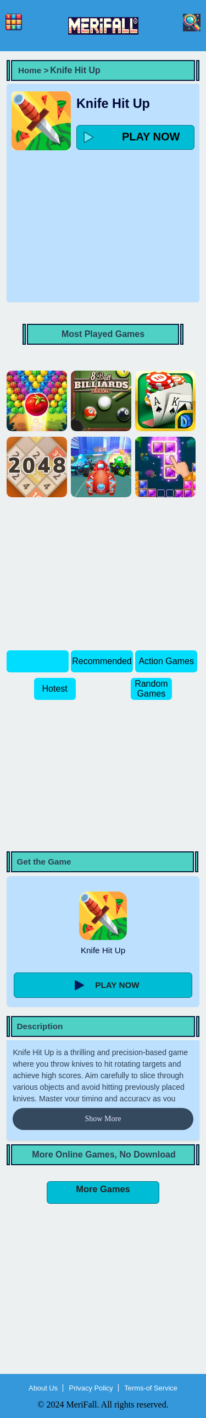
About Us (43, 1388)
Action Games (165, 661)
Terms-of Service (150, 1388)
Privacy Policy (91, 1388)
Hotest (54, 688)
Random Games (151, 688)
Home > (33, 70)
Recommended (102, 661)
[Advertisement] (103, 223)
